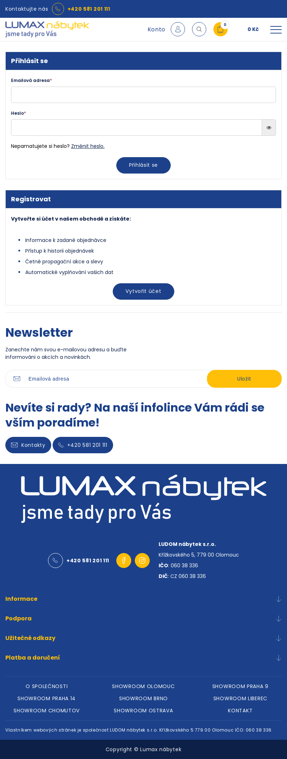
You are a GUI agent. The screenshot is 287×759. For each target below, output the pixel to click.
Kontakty (28, 445)
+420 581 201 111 (89, 8)
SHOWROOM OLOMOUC (143, 686)
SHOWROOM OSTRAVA (143, 710)
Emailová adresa (31, 80)
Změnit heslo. (88, 146)
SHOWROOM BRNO (143, 698)
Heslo (18, 113)
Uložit (244, 378)
